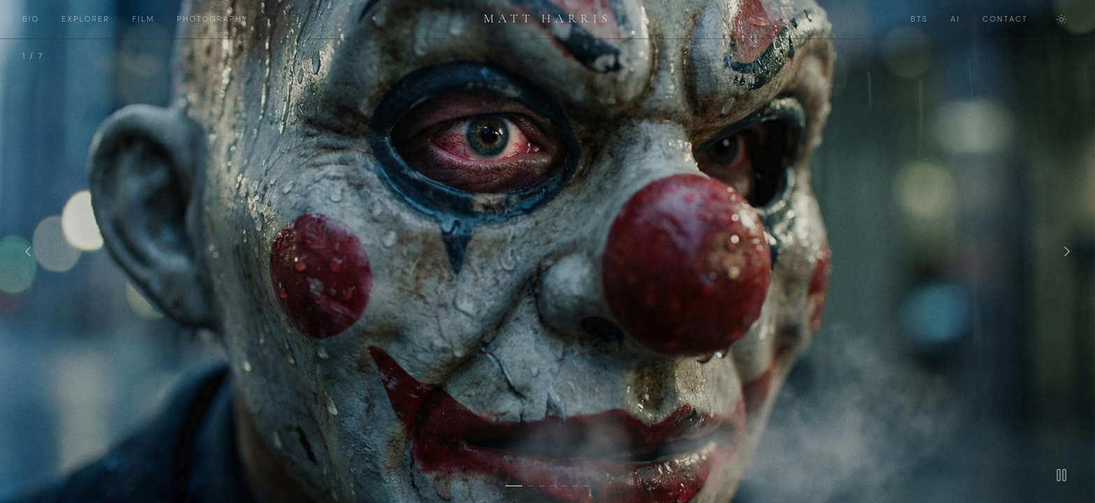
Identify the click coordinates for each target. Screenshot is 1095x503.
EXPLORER (85, 19)
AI (955, 19)
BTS (919, 19)
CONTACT (1005, 19)
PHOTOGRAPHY (212, 19)
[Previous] (28, 251)
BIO (30, 19)
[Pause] (1061, 475)
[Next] (1067, 251)
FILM (143, 19)
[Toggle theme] (1061, 19)
